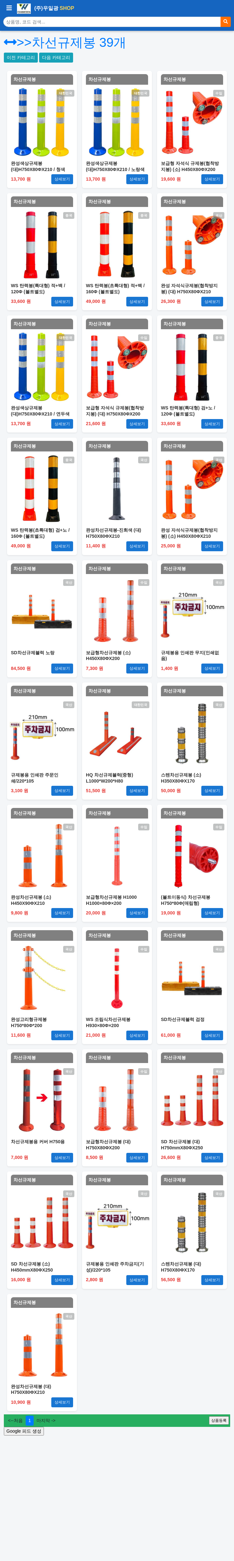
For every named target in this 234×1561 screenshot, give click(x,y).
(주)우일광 (45, 9)
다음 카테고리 (56, 57)
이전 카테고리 (21, 57)
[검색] (226, 22)
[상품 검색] (112, 22)
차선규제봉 (24, 79)
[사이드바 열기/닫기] (9, 8)
